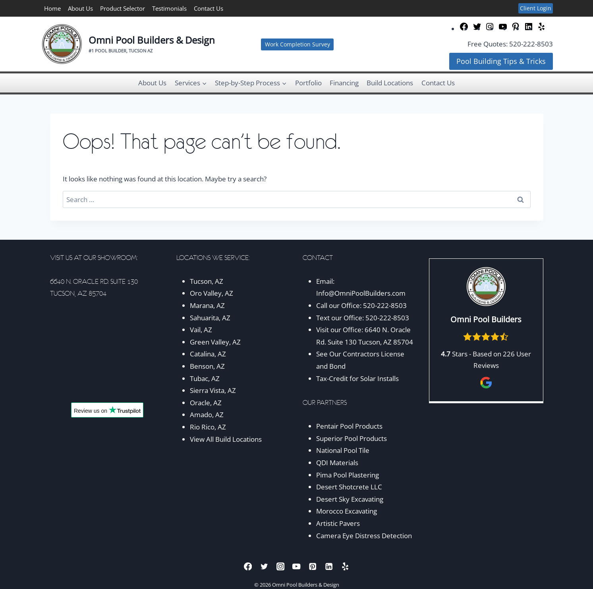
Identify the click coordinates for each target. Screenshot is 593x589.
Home (52, 8)
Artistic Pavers (338, 523)
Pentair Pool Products (349, 426)
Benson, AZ (207, 366)
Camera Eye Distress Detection (364, 535)
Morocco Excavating (346, 511)
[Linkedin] (329, 566)
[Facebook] (248, 566)
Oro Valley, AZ (211, 293)
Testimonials (169, 8)
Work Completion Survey (297, 44)
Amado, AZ (207, 414)
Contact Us (208, 8)
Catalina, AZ (208, 353)
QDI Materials (337, 462)
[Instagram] (280, 566)
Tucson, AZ (206, 281)
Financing (344, 82)
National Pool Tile (342, 450)
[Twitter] (264, 566)
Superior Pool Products (351, 438)
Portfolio (308, 82)
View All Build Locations (226, 439)
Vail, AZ (201, 329)
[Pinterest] (313, 566)
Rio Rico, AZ (208, 426)
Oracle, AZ (206, 402)
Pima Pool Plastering (347, 474)
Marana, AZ (207, 305)
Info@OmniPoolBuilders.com (361, 293)
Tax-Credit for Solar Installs (357, 378)
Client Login (535, 8)
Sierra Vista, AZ (213, 390)
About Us (80, 8)
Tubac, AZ (205, 378)
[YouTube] (296, 566)
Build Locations (390, 82)
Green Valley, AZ (215, 341)
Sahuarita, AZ (210, 317)
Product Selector (122, 8)
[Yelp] (345, 566)
